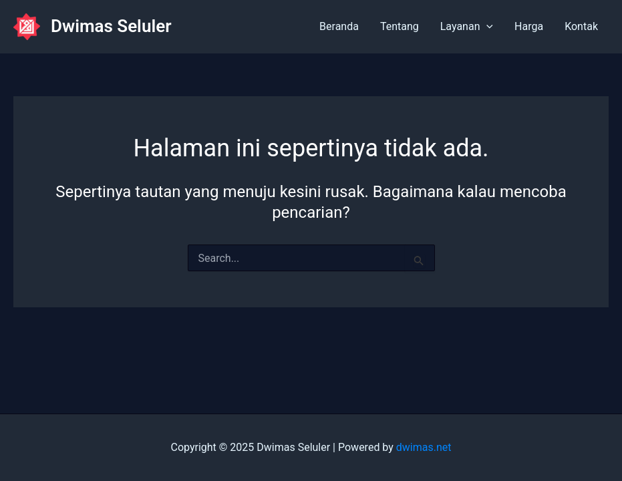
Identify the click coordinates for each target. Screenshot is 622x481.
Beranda (339, 26)
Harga (528, 26)
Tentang (399, 26)
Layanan (466, 26)
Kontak (581, 26)
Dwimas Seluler (111, 26)
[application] (486, 26)
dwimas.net (424, 447)
